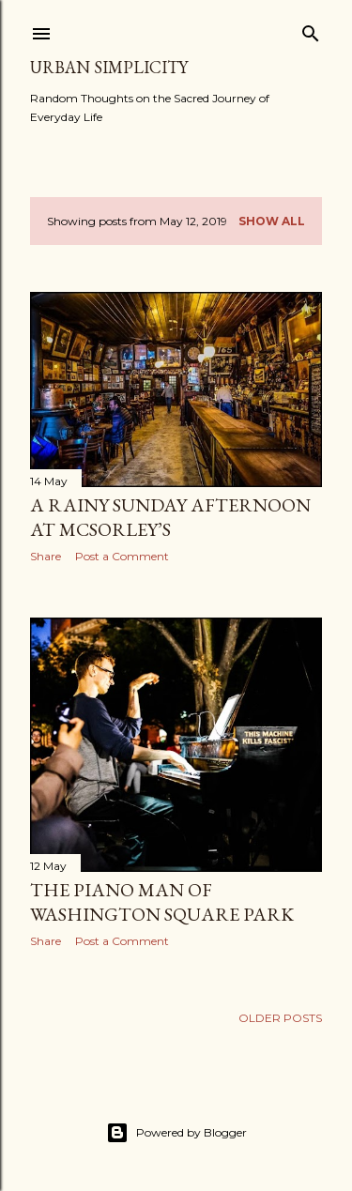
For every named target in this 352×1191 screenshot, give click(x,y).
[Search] (310, 29)
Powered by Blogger (176, 1133)
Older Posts (280, 1018)
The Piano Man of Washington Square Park (162, 902)
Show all (271, 221)
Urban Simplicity (109, 67)
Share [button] (45, 556)
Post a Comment (122, 556)
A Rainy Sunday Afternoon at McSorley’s (170, 517)
